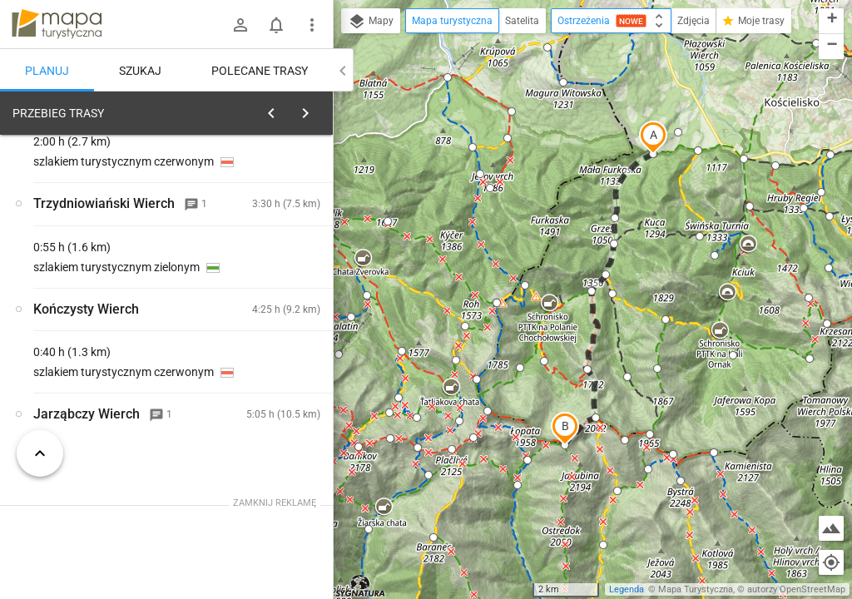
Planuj (47, 70)
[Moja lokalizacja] (831, 562)
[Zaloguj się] (240, 25)
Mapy (371, 21)
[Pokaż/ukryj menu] (312, 25)
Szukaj (140, 70)
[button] (653, 137)
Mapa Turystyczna (695, 589)
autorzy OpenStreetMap (796, 589)
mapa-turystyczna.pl (56, 24)
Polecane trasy (259, 70)
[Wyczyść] (319, 109)
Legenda (626, 589)
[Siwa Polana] (100, 347)
